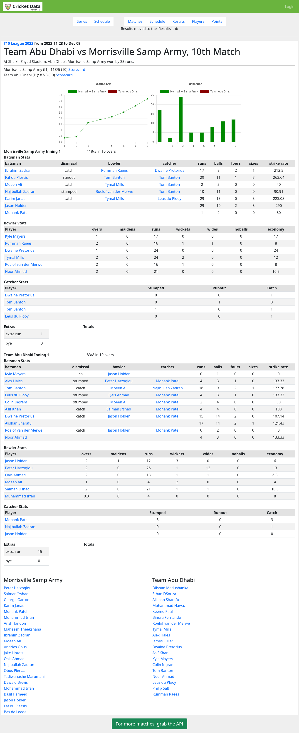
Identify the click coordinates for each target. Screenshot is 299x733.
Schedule (102, 21)
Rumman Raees (114, 170)
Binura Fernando (167, 617)
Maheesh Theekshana (22, 629)
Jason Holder (16, 205)
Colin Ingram (16, 402)
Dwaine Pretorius (169, 170)
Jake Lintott (13, 652)
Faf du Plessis (16, 177)
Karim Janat (15, 198)
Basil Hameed (15, 694)
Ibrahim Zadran (18, 170)
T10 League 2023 (18, 43)
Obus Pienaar (15, 670)
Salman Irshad (118, 409)
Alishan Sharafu (18, 423)
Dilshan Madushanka (170, 587)
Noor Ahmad (16, 271)
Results (179, 21)
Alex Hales (13, 380)
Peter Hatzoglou (119, 380)
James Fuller (163, 641)
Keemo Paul (163, 611)
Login (289, 6)
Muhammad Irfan (20, 496)
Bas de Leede (15, 711)
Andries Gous (15, 646)
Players (198, 21)
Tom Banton (114, 177)
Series (82, 21)
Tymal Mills (114, 184)
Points (217, 21)
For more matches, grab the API (149, 724)
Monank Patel (16, 212)
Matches (135, 21)
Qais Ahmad (119, 395)
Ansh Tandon (15, 623)
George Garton (16, 599)
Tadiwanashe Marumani (24, 676)
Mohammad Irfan (19, 688)
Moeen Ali (13, 184)
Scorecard (76, 69)
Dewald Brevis (16, 682)
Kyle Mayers (15, 236)
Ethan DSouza (164, 593)
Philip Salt (161, 688)
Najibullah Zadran (20, 191)
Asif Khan (13, 409)
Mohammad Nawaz (169, 605)
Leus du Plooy (169, 198)
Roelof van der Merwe (114, 191)
